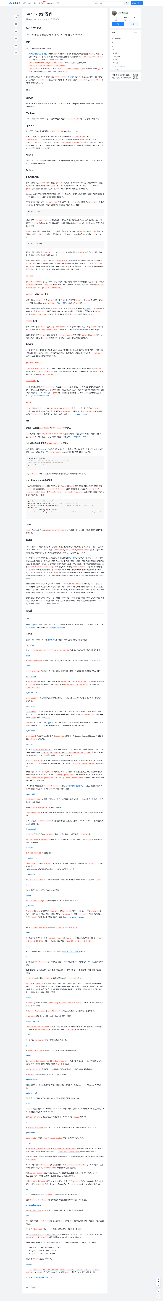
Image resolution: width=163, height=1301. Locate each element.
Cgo (28, 618)
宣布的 (48, 103)
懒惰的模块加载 (120, 64)
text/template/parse (33, 1205)
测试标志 (40, 1194)
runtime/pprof (31, 1093)
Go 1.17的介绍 (116, 36)
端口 (113, 44)
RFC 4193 (88, 962)
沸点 (29, 3)
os (26, 1045)
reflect (28, 1056)
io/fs (27, 922)
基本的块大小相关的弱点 (75, 786)
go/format (30, 906)
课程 (35, 3)
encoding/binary (32, 858)
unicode (29, 1264)
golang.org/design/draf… (41, 395)
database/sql (31, 829)
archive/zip (30, 645)
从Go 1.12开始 (61, 303)
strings (28, 1122)
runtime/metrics (32, 1080)
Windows (116, 51)
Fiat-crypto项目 (49, 722)
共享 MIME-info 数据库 (71, 951)
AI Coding (50, 3)
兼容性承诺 (52, 640)
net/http (29, 997)
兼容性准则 (72, 558)
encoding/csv (31, 874)
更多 (57, 3)
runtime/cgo (30, 624)
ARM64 (115, 57)
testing (28, 1189)
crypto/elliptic (31, 706)
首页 (24, 3)
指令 (87, 308)
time (27, 1215)
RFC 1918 (64, 962)
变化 (113, 40)
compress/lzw (31, 676)
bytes (28, 666)
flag (27, 885)
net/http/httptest (32, 1021)
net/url (28, 1035)
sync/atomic (30, 1132)
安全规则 (71, 77)
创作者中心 (135, 3)
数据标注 (42, 2)
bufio (28, 655)
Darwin (115, 47)
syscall (28, 1143)
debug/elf (29, 847)
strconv (28, 1103)
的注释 (65, 260)
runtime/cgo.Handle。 (57, 627)
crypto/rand (30, 731)
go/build (29, 895)
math (28, 933)
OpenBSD (116, 54)
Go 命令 (115, 60)
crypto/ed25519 (32, 693)
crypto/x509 (30, 794)
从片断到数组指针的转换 (37, 54)
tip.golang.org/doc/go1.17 (44, 1277)
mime (28, 946)
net (27, 956)
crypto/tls (29, 744)
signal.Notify (44, 449)
